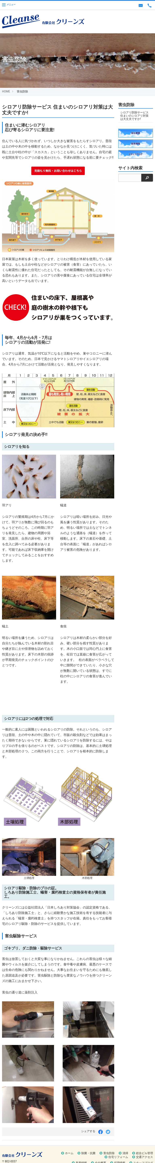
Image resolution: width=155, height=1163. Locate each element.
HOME (6, 91)
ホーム (69, 1153)
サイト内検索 (130, 168)
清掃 (125, 1153)
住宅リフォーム (118, 1157)
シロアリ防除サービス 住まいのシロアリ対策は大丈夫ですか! (134, 115)
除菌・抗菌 (88, 1153)
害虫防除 (109, 1153)
